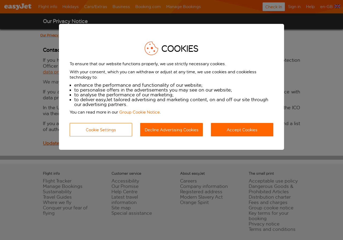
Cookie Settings (101, 129)
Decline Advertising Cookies (172, 129)
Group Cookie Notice (139, 112)
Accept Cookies (242, 129)
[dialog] (171, 87)
